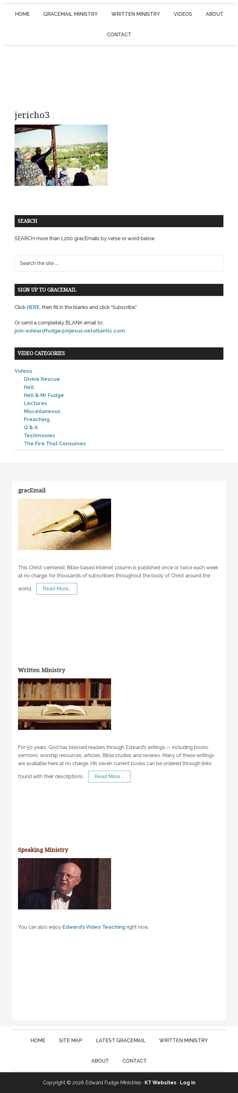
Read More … (109, 776)
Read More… (57, 589)
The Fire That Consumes (55, 444)
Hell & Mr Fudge (44, 395)
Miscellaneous (42, 411)
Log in (187, 1083)
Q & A (31, 427)
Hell (29, 387)
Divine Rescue (42, 379)
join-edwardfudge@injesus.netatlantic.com (70, 331)
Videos (23, 371)
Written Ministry (41, 670)
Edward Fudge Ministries (119, 74)
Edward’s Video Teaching (93, 927)
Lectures (35, 403)
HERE (33, 307)
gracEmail (32, 490)
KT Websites (161, 1083)
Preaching (37, 419)
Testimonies (39, 436)
